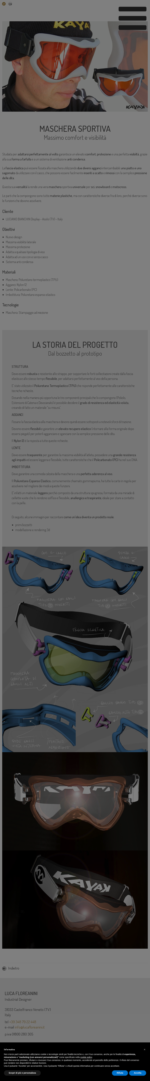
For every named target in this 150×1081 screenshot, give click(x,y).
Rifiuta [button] (120, 1073)
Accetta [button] (137, 1073)
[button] (144, 1049)
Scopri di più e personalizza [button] (22, 1073)
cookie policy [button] (86, 1057)
